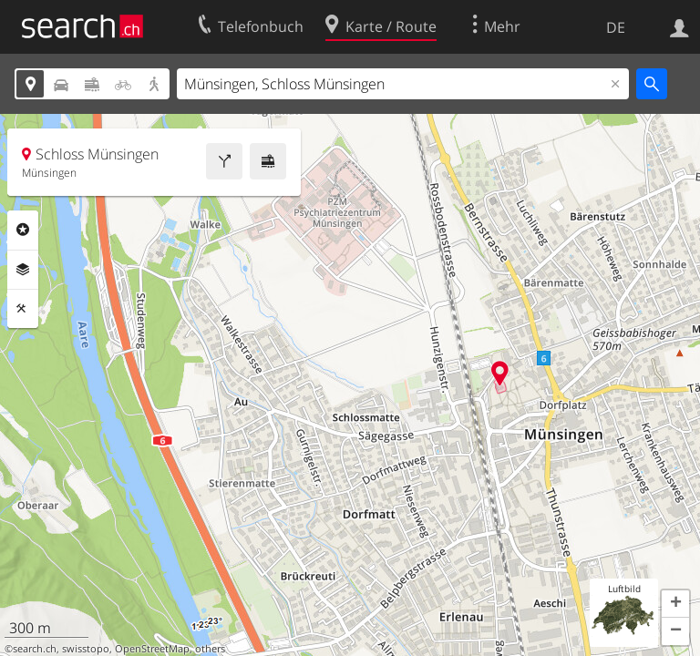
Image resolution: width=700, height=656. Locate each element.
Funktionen (22, 309)
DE (615, 27)
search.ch (35, 648)
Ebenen (22, 270)
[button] (675, 604)
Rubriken (22, 229)
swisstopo (85, 648)
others (210, 648)
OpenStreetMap (152, 648)
